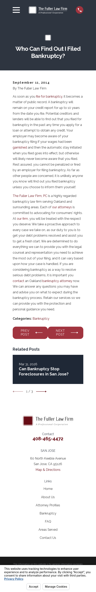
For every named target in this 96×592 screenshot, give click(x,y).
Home (48, 489)
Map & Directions (48, 470)
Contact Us (48, 538)
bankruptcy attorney (57, 281)
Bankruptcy (41, 318)
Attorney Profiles (48, 505)
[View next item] (41, 391)
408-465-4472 (48, 438)
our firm (22, 219)
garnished (20, 147)
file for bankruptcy (49, 96)
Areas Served (48, 530)
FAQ (48, 521)
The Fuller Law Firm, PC (30, 196)
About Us (48, 497)
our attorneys (62, 207)
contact (18, 281)
